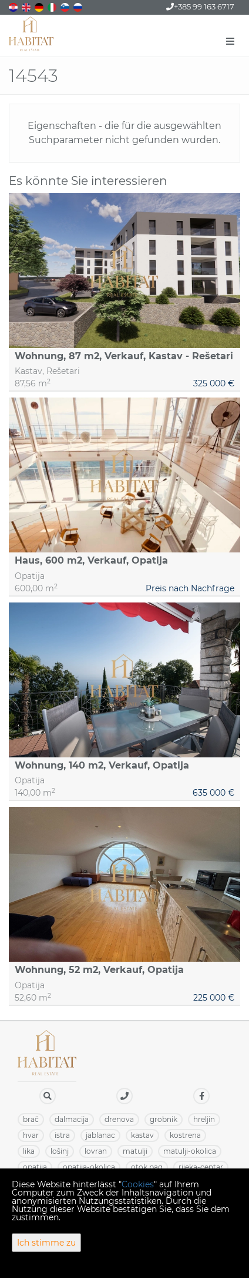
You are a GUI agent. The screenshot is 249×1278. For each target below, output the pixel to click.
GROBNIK (163, 1119)
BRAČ (31, 1119)
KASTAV (142, 1135)
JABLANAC (100, 1135)
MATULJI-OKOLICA (189, 1151)
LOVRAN (96, 1151)
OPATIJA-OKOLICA (89, 1167)
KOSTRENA (185, 1135)
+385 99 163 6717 (200, 6)
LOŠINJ (60, 1151)
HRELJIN (204, 1119)
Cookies (138, 1184)
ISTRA (62, 1135)
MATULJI (135, 1151)
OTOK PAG (147, 1167)
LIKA (29, 1151)
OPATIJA (35, 1167)
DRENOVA (119, 1119)
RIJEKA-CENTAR (201, 1167)
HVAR (31, 1135)
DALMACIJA (72, 1119)
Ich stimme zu (46, 1242)
